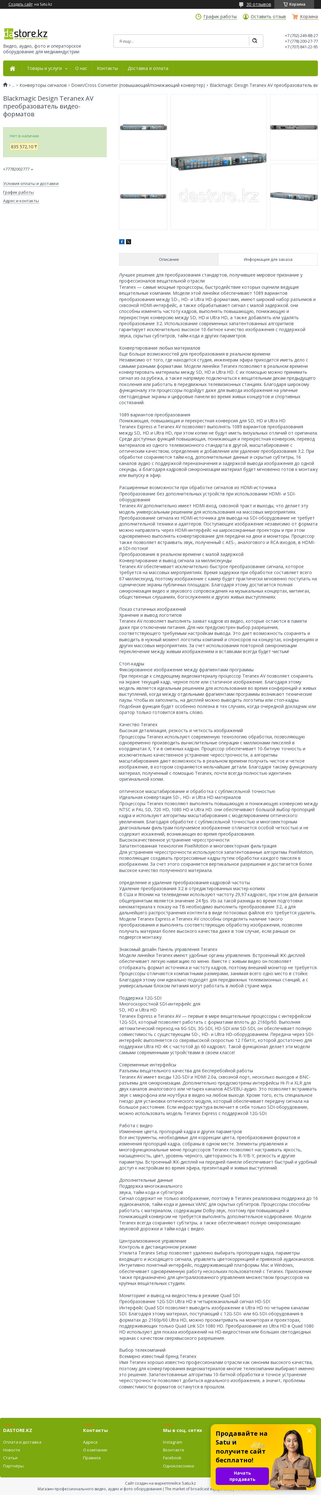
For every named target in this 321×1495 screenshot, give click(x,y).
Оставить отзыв (268, 16)
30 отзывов (258, 4)
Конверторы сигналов (43, 85)
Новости (11, 1450)
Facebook (172, 1458)
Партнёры (13, 1466)
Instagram (172, 1442)
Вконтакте (173, 1450)
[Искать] (254, 41)
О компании (95, 1450)
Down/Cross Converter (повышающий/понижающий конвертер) (138, 85)
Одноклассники (178, 1466)
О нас (81, 68)
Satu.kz (189, 1483)
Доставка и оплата (148, 68)
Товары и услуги (44, 68)
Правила (92, 1458)
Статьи (10, 1458)
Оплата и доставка (22, 1442)
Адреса (90, 1442)
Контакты (107, 68)
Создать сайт (20, 4)
